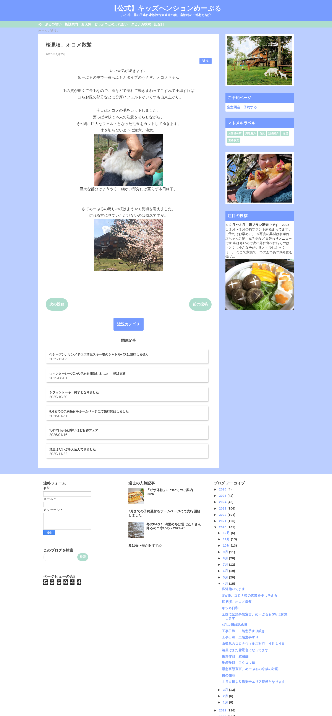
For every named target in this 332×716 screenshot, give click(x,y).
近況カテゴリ (128, 324)
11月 (227, 488)
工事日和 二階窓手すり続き (243, 579)
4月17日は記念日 (234, 573)
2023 (223, 457)
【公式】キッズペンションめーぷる (165, 8)
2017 (223, 672)
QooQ (173, 714)
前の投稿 (200, 304)
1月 (226, 651)
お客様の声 (235, 133)
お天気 (86, 24)
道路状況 (233, 140)
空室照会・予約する (242, 107)
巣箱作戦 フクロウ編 (238, 611)
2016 (223, 678)
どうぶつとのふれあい (111, 24)
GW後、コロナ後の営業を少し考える (249, 544)
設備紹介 (273, 133)
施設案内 (71, 24)
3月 (226, 638)
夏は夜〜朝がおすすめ (145, 494)
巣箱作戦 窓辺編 (235, 605)
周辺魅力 (250, 133)
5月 (226, 526)
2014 (223, 691)
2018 (223, 665)
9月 (226, 500)
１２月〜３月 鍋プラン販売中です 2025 (257, 225)
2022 (223, 463)
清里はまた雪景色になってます (245, 599)
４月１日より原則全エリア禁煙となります (253, 630)
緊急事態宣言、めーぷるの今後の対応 (250, 618)
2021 (223, 470)
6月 (226, 519)
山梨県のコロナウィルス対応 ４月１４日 (253, 592)
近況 (205, 61)
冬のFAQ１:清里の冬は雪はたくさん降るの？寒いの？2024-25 (173, 475)
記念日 (159, 24)
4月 (226, 532)
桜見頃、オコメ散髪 (237, 550)
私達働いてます (233, 538)
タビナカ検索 (141, 24)
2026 (223, 438)
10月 (227, 494)
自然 (262, 133)
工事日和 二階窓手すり (240, 586)
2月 (226, 644)
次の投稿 (56, 304)
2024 (223, 451)
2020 (223, 476)
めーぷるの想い (50, 24)
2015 (223, 684)
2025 (223, 444)
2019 (223, 659)
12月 (227, 481)
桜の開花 (228, 624)
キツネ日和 (230, 557)
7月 (226, 513)
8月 (226, 507)
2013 (223, 697)
